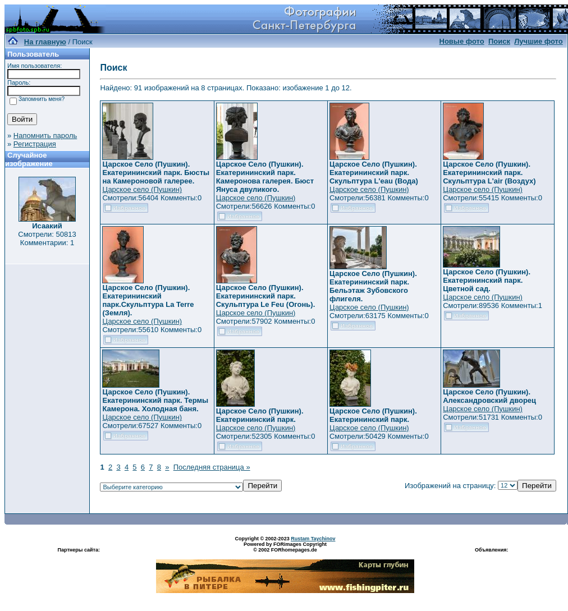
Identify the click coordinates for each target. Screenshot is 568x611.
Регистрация (34, 144)
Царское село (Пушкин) (142, 189)
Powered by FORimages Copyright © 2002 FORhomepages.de (285, 547)
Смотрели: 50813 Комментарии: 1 (47, 238)
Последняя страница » (211, 467)
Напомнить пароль (45, 135)
